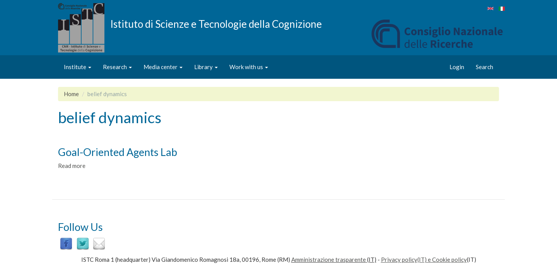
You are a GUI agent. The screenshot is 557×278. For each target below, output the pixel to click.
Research (117, 66)
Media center (163, 66)
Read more (71, 165)
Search (484, 66)
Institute (77, 66)
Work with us (248, 66)
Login (456, 66)
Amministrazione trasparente (328, 259)
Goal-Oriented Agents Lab (117, 152)
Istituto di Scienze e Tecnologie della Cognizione (216, 23)
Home (71, 93)
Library (206, 66)
